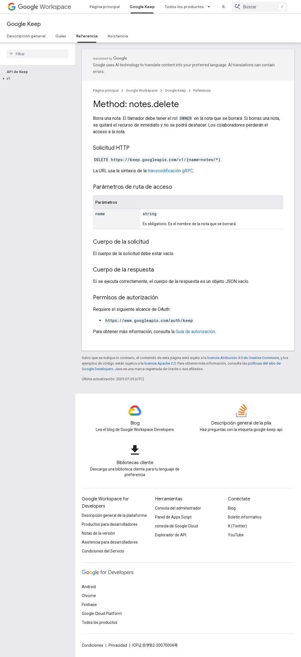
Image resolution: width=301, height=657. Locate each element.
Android (89, 587)
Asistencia (118, 35)
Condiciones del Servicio (103, 551)
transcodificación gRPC (170, 170)
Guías (60, 35)
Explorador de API (170, 535)
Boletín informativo (245, 517)
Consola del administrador (178, 508)
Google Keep (24, 24)
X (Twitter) (237, 526)
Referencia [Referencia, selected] (86, 35)
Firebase (89, 604)
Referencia (202, 90)
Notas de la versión (98, 533)
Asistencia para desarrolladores (110, 542)
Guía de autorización (195, 331)
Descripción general (26, 35)
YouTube (236, 535)
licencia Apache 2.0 (160, 363)
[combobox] (260, 7)
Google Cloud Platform (102, 613)
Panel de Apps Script (173, 517)
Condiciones (92, 645)
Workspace (44, 7)
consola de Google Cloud (176, 526)
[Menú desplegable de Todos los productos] (210, 6)
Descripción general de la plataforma (114, 515)
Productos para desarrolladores (109, 524)
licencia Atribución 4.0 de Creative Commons (243, 358)
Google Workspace (141, 90)
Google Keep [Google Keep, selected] (142, 6)
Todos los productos (184, 6)
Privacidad (118, 645)
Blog (232, 508)
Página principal (105, 6)
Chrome (89, 595)
